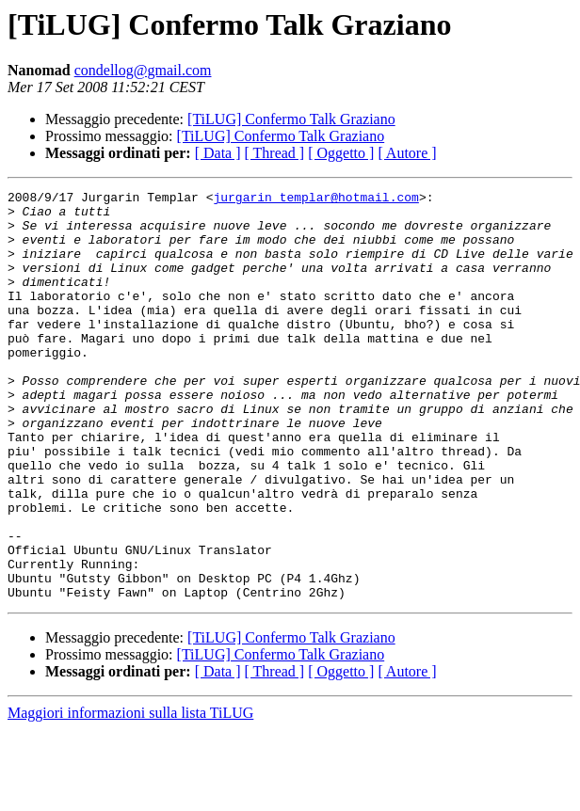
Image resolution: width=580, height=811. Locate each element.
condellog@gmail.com (143, 70)
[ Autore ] (407, 153)
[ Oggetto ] (341, 153)
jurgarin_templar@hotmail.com (315, 199)
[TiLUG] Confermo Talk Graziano (291, 119)
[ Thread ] (275, 153)
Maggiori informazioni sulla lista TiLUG (130, 795)
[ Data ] (218, 153)
